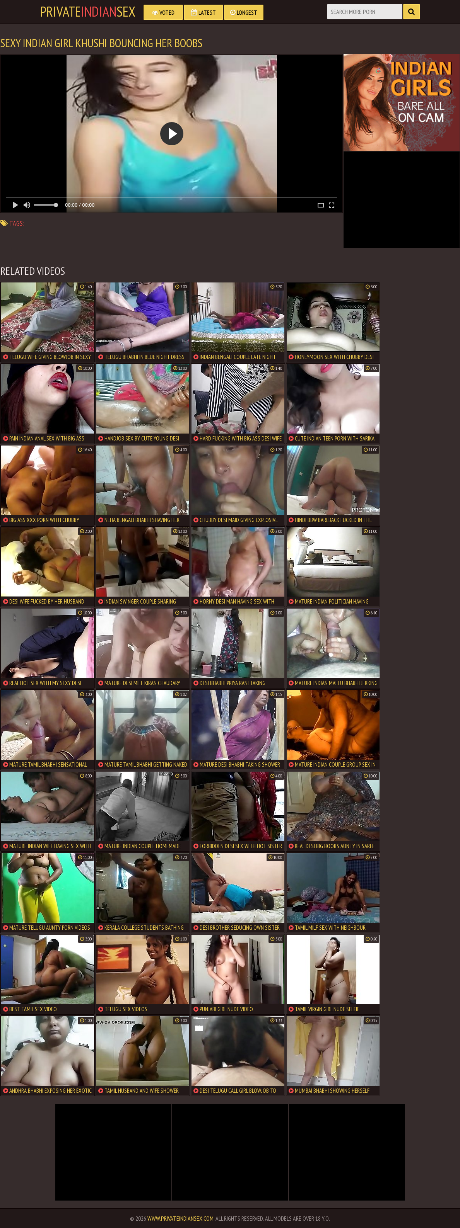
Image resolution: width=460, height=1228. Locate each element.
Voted (163, 12)
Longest (243, 12)
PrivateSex (87, 11)
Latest (203, 12)
